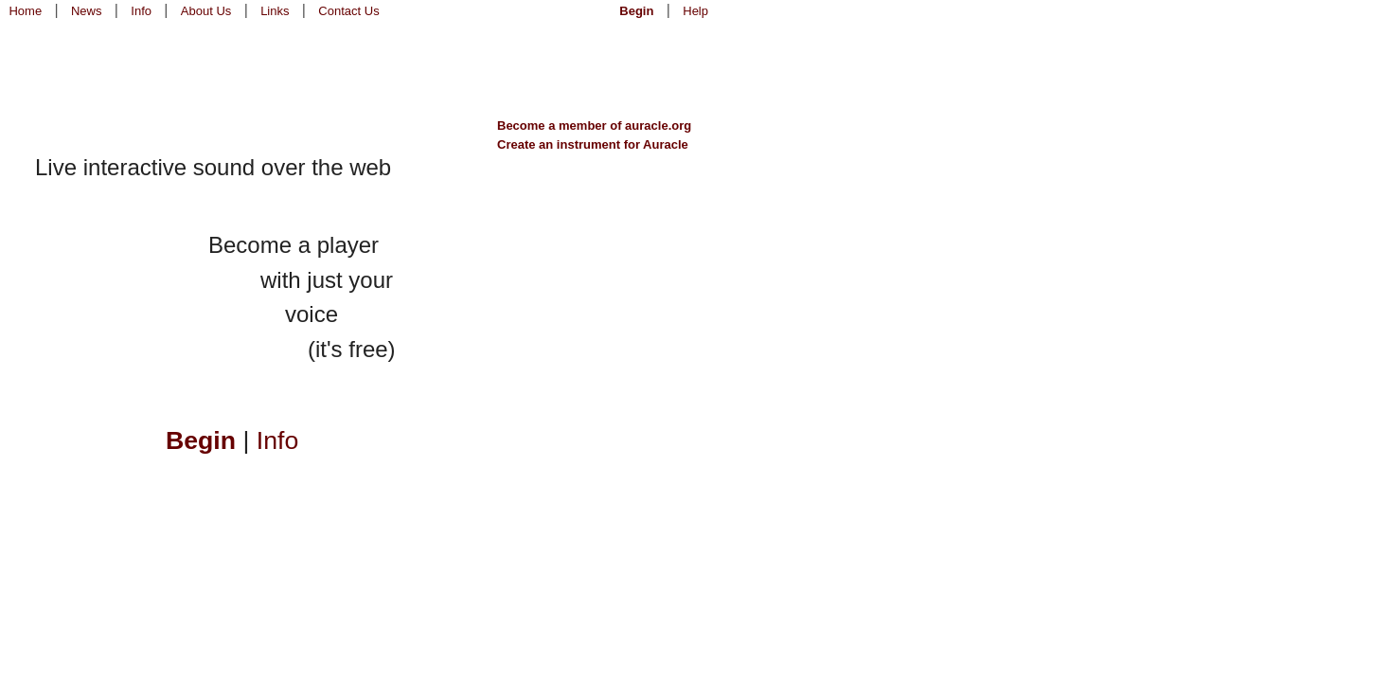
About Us (206, 11)
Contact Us (348, 11)
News (86, 11)
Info (141, 11)
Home (25, 11)
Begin (636, 11)
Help (695, 11)
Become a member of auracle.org (594, 125)
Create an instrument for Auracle (592, 144)
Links (274, 11)
